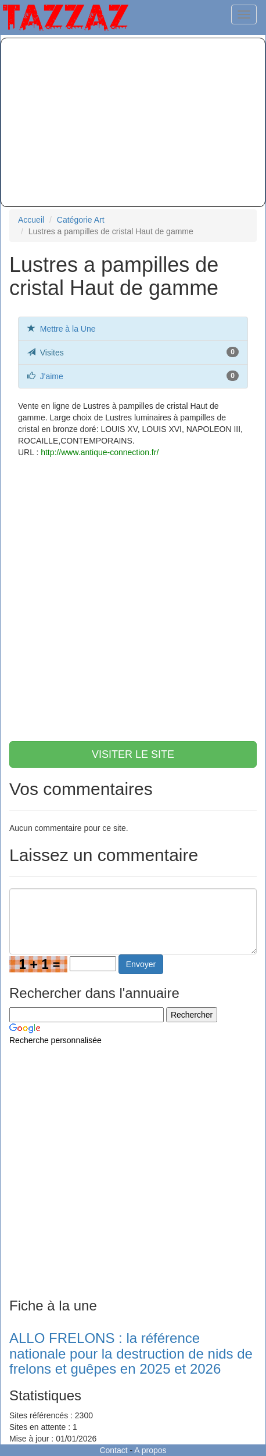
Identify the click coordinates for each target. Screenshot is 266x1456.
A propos (150, 1450)
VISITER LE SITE (133, 754)
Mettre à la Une (68, 328)
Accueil (31, 219)
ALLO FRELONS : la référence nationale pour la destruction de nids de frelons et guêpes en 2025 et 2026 (131, 1353)
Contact (113, 1450)
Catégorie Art (81, 219)
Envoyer (141, 964)
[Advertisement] (133, 122)
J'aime (51, 376)
